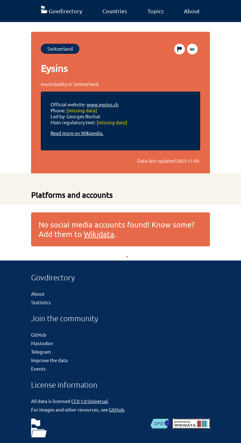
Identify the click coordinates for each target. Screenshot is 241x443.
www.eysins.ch (103, 104)
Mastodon (42, 343)
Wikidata (99, 233)
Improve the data (49, 360)
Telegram (41, 352)
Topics (155, 11)
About (192, 11)
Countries (114, 11)
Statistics (41, 302)
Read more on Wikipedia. (77, 133)
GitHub (38, 335)
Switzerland (60, 49)
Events (38, 369)
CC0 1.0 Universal (89, 401)
